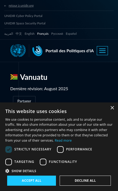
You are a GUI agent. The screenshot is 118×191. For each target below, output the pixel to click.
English (29, 34)
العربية (8, 34)
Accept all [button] (31, 180)
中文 (19, 34)
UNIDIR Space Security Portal (24, 23)
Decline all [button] (85, 180)
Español (71, 34)
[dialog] (59, 146)
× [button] (112, 108)
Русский (57, 34)
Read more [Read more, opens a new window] (63, 140)
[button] (59, 170)
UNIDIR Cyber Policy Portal (23, 16)
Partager (24, 101)
